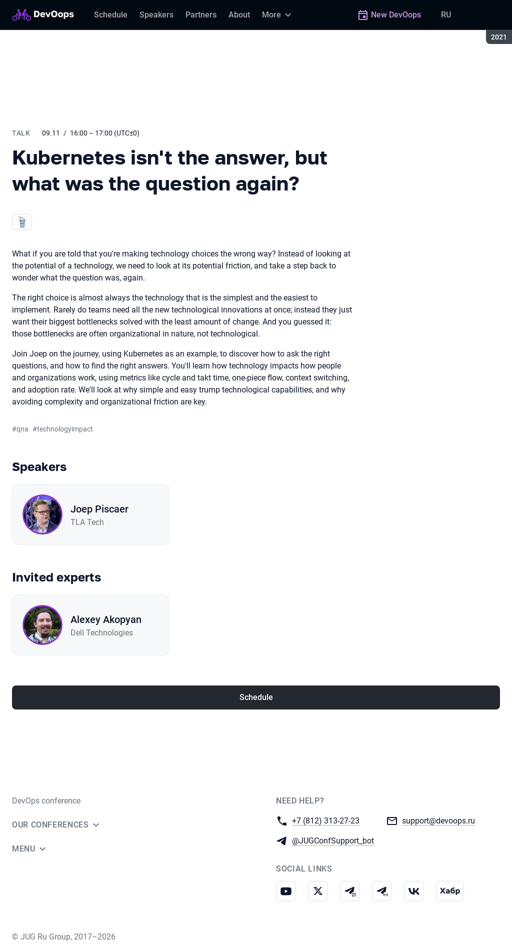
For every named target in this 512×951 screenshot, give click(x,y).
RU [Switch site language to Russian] (446, 15)
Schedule (256, 697)
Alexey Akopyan (106, 620)
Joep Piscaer (99, 509)
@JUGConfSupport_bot (333, 840)
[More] (278, 15)
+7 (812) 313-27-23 (326, 820)
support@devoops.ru (438, 820)
